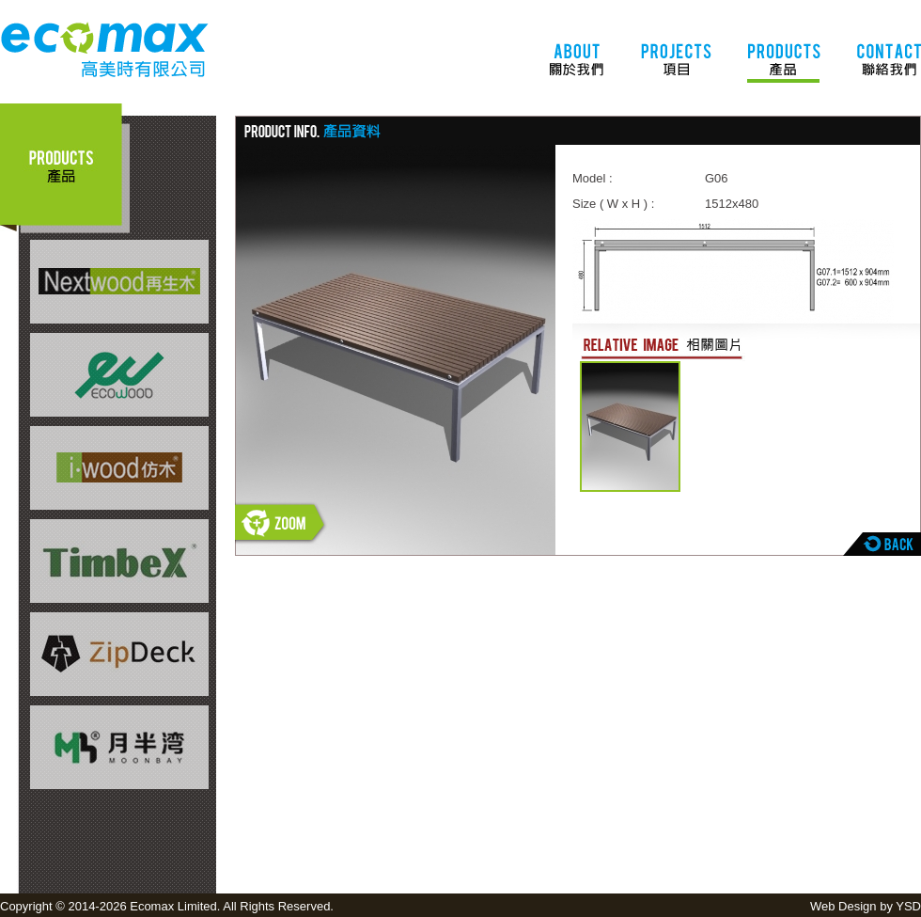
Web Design (843, 906)
